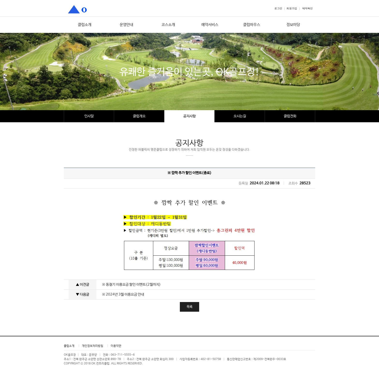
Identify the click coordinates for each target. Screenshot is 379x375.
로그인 (278, 8)
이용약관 (116, 346)
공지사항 (189, 116)
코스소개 (168, 24)
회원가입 (291, 8)
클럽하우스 (251, 24)
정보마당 (293, 24)
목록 (189, 307)
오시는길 (239, 116)
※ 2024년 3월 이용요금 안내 (123, 294)
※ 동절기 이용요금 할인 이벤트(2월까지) (131, 284)
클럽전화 (290, 116)
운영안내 (126, 24)
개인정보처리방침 (92, 346)
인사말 (89, 116)
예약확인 (307, 8)
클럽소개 (84, 24)
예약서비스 (209, 24)
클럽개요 (139, 116)
